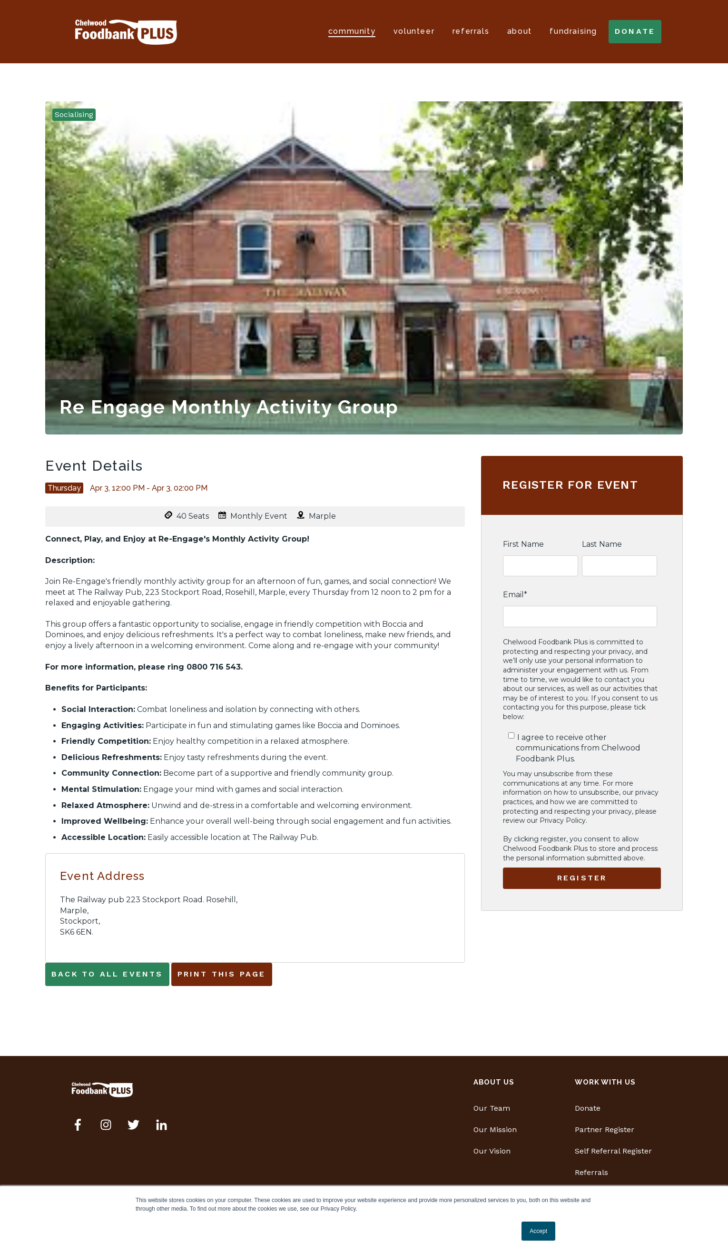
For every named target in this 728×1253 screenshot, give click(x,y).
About (519, 31)
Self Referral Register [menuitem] (613, 1150)
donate (635, 31)
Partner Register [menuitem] (604, 1129)
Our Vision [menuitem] (492, 1150)
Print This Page (221, 973)
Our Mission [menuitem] (495, 1129)
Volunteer (414, 31)
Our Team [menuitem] (491, 1108)
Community (351, 31)
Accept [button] (538, 1231)
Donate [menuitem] (587, 1108)
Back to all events (107, 973)
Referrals (471, 31)
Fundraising (573, 31)
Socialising (74, 114)
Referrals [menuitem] (591, 1172)
